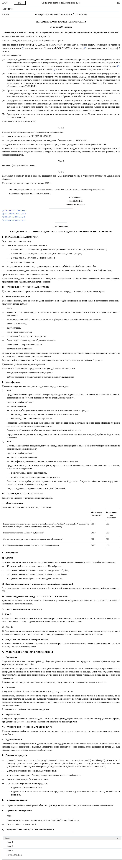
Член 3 (10, 850)
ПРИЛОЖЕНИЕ (14, 855)
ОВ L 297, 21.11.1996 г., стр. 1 (15, 211)
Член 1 (10, 842)
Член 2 (10, 846)
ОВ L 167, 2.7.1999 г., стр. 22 (15, 220)
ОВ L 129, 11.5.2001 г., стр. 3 (15, 214)
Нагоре (7, 838)
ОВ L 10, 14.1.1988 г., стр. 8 (15, 217)
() (22, 48)
